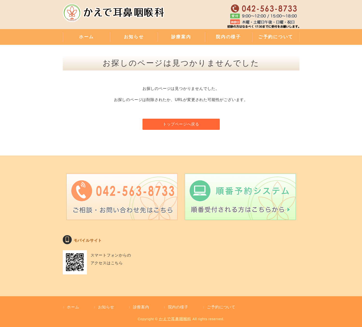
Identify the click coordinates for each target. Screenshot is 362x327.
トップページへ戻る (181, 124)
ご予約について (275, 36)
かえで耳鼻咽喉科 (175, 319)
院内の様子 (228, 36)
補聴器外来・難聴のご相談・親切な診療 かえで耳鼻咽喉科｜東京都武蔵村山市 (115, 16)
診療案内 (181, 36)
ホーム (86, 36)
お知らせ (134, 36)
